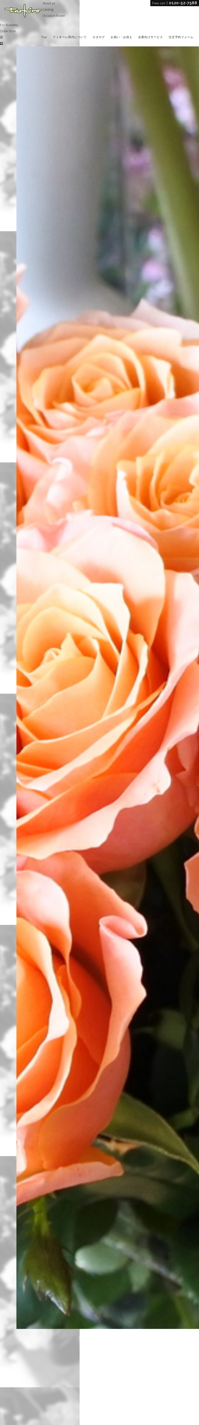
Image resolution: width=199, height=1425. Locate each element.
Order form (8, 31)
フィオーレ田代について (70, 37)
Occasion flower (54, 15)
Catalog (48, 9)
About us (49, 3)
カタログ (99, 37)
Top (44, 37)
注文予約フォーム (181, 37)
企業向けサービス (150, 37)
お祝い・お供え (121, 37)
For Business (9, 24)
